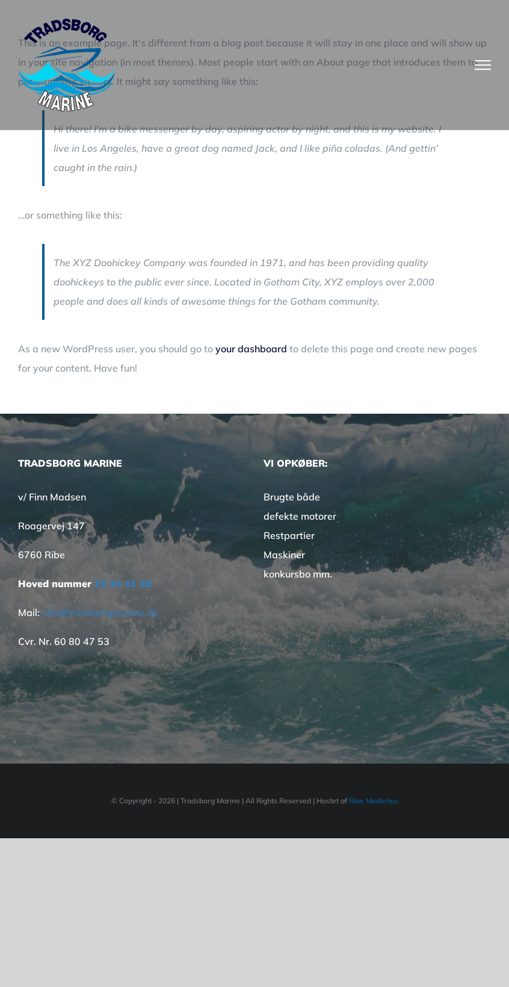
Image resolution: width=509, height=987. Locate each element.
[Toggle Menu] (483, 65)
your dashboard (251, 349)
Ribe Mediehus (373, 800)
